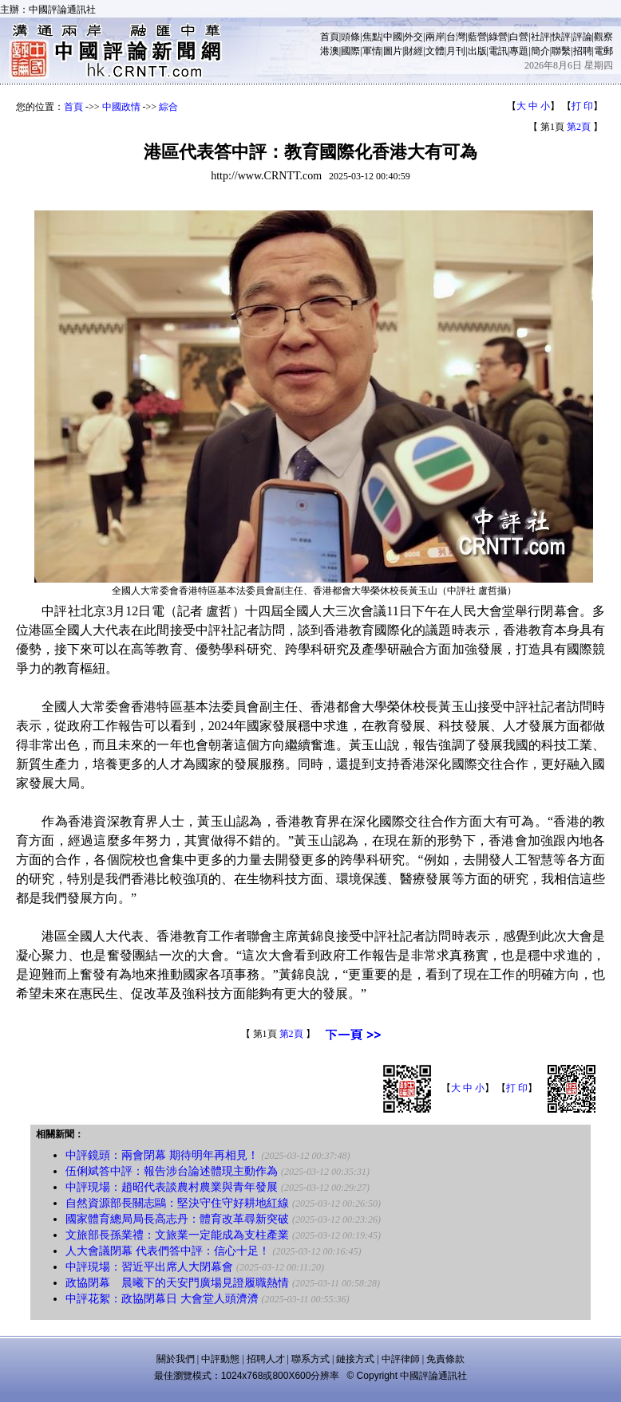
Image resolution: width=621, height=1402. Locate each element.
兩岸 (435, 36)
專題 (518, 51)
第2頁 (579, 126)
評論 (582, 36)
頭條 (350, 36)
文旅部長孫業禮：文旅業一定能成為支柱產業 (177, 1235)
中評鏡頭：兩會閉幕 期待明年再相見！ (162, 1155)
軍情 (372, 51)
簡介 (540, 51)
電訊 (498, 51)
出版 (477, 51)
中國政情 (121, 106)
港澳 (329, 51)
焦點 (372, 36)
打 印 (582, 106)
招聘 (582, 51)
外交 (413, 36)
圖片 (392, 51)
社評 (540, 36)
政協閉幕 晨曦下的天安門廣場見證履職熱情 (177, 1283)
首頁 (329, 36)
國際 (350, 51)
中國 (392, 36)
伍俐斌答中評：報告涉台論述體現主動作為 (171, 1171)
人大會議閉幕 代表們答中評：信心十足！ (167, 1251)
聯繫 (561, 51)
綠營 (498, 36)
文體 (435, 51)
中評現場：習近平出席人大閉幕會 (149, 1267)
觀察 (603, 36)
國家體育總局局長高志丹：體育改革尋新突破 (177, 1219)
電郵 (603, 51)
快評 (561, 36)
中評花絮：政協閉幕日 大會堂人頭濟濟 (162, 1299)
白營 (518, 36)
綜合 (168, 106)
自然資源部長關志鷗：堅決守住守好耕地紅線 (177, 1203)
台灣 (455, 36)
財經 (413, 51)
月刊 (455, 51)
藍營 (477, 36)
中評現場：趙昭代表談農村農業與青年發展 (171, 1187)
